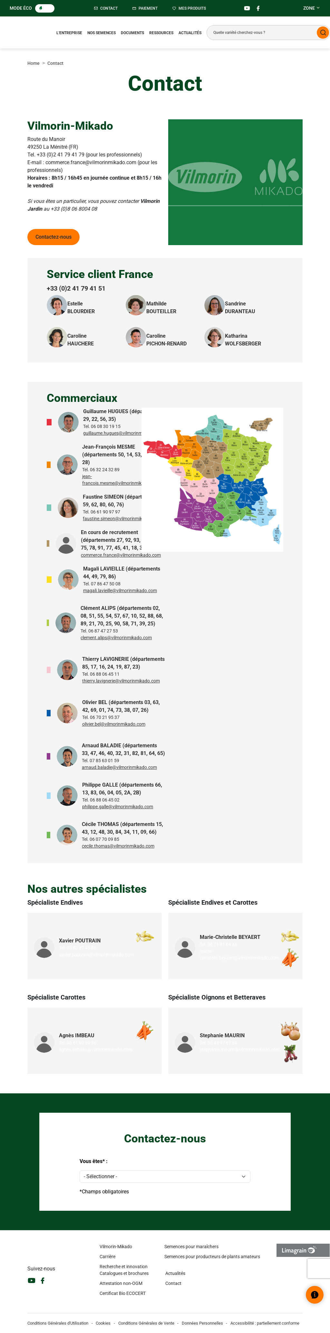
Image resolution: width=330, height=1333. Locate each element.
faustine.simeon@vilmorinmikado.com (121, 518)
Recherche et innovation (124, 1266)
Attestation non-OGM (121, 1283)
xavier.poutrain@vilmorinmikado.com (96, 954)
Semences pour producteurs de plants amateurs (212, 1256)
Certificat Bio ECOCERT (123, 1293)
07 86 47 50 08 (106, 583)
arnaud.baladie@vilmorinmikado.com (119, 767)
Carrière (107, 1256)
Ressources (161, 33)
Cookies (103, 1323)
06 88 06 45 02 (105, 799)
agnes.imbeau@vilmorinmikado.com (95, 1049)
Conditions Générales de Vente (146, 1323)
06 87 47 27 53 (103, 630)
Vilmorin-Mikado (116, 1246)
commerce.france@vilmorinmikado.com (121, 555)
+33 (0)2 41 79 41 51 (76, 288)
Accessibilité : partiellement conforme (264, 1323)
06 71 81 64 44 (222, 944)
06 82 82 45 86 (81, 947)
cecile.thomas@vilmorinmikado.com (118, 846)
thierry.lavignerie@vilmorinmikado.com (121, 680)
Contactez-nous (53, 237)
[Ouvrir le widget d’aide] (315, 1295)
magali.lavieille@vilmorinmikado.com (120, 590)
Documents (132, 33)
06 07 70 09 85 (104, 839)
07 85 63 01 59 (104, 760)
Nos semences (101, 33)
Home (33, 63)
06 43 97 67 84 (222, 1042)
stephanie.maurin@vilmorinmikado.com (240, 1049)
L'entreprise (69, 33)
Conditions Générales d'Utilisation (57, 1323)
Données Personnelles (202, 1323)
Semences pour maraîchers (191, 1246)
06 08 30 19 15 (106, 426)
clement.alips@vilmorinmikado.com (116, 637)
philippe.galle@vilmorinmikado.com (117, 806)
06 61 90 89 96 (81, 1042)
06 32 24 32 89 (105, 469)
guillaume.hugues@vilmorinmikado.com (123, 433)
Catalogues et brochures (124, 1273)
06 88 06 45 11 (105, 674)
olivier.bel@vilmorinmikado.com (113, 724)
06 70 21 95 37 (105, 717)
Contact (173, 1283)
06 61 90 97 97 (105, 511)
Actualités (190, 33)
